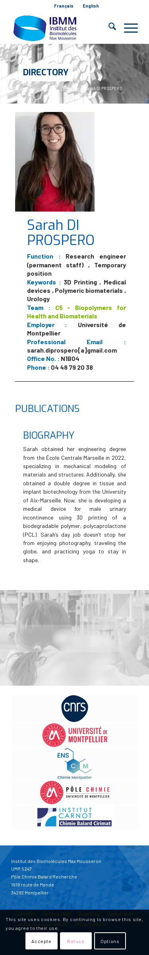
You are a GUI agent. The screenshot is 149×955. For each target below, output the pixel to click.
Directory (46, 72)
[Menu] (127, 28)
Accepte (41, 941)
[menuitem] (64, 6)
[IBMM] (61, 28)
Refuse (76, 941)
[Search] (108, 28)
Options (110, 941)
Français (64, 5)
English (91, 5)
